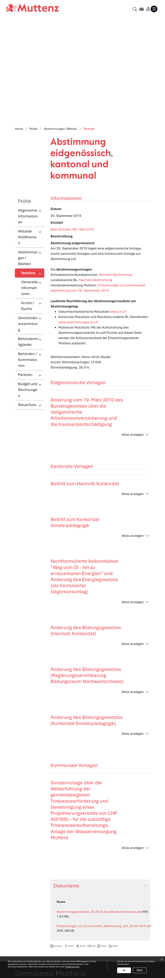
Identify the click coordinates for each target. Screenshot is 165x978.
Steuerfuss (27, 302)
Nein (140, 970)
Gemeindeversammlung (28, 221)
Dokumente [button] (66, 784)
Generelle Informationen (29, 185)
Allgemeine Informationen (28, 114)
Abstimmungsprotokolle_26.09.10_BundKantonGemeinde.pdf (99, 810)
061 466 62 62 (38, 910)
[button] (56, 843)
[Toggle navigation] (154, 9)
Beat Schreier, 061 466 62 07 (72, 127)
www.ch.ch (120, 209)
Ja (124, 970)
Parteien (25, 272)
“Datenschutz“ (72, 966)
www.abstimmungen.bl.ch (80, 220)
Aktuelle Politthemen (27, 135)
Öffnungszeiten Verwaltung (106, 894)
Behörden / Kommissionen (27, 257)
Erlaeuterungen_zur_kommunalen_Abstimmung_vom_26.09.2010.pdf (104, 824)
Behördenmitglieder (28, 239)
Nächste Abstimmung (117, 172)
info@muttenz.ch (28, 916)
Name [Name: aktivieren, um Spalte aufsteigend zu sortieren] (61, 800)
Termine (32, 171)
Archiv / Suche (27, 203)
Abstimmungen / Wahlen (28, 156)
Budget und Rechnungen (27, 287)
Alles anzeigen (133, 332)
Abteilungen (94, 903)
